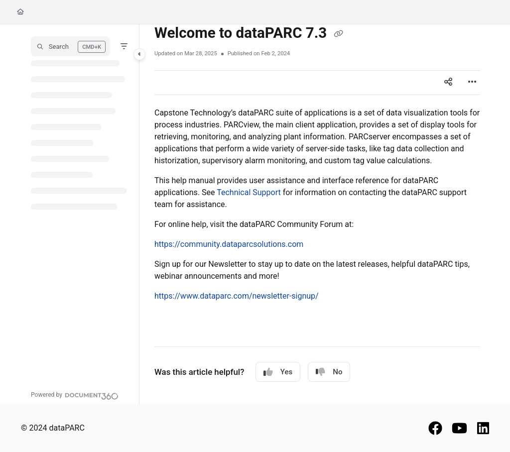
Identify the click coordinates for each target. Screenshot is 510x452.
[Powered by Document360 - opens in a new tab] (75, 394)
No (329, 372)
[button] (70, 46)
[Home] (20, 12)
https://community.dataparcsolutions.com (228, 244)
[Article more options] (472, 83)
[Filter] (124, 46)
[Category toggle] (139, 54)
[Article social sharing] (448, 83)
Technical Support (249, 192)
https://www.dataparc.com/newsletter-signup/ (236, 296)
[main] (317, 214)
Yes (277, 372)
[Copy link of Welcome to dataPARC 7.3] (339, 34)
